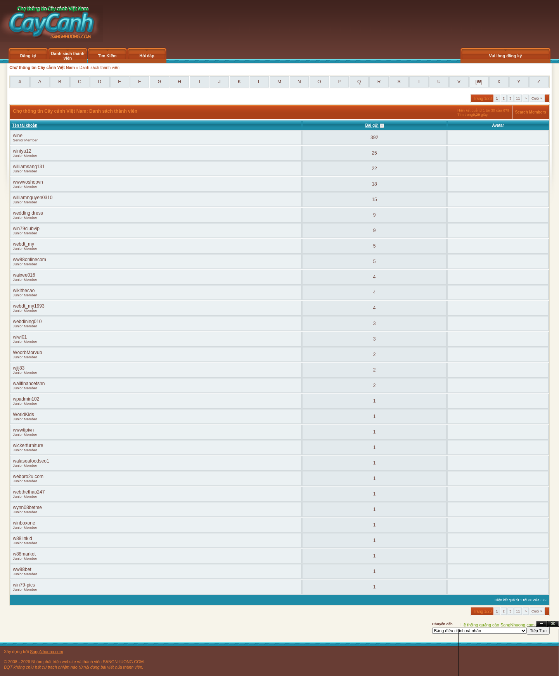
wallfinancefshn (29, 383)
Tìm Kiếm (107, 55)
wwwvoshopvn (28, 182)
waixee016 (24, 275)
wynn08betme (27, 507)
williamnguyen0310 (32, 197)
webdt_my (23, 244)
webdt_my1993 (28, 306)
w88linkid (22, 538)
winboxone (24, 523)
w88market (24, 554)
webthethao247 (29, 492)
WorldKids (23, 414)
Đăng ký (28, 55)
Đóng (553, 624)
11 (518, 98)
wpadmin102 (26, 399)
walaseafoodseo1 (31, 461)
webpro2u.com (28, 476)
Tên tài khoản (24, 125)
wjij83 (18, 368)
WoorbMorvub (27, 352)
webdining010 (27, 321)
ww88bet (22, 569)
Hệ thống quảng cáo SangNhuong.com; (498, 625)
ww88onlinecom (29, 259)
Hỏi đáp (146, 55)
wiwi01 (20, 337)
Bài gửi (372, 125)
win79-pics (24, 585)
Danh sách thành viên (68, 55)
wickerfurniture (28, 445)
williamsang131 (29, 166)
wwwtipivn (23, 430)
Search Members (530, 112)
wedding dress (28, 213)
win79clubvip (26, 228)
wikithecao (24, 290)
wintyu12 (22, 151)
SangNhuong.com (46, 651)
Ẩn (541, 624)
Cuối (536, 98)
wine (17, 135)
